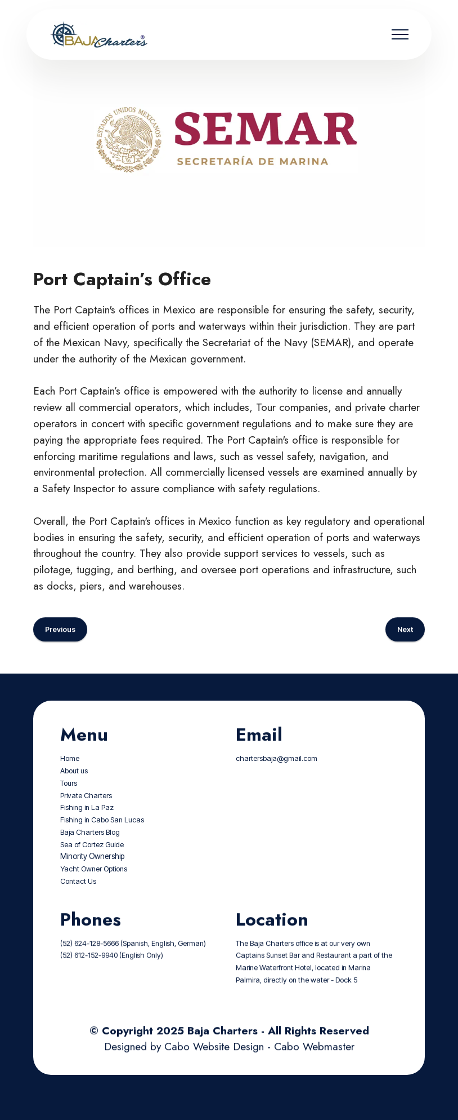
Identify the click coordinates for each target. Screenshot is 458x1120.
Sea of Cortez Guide (92, 861)
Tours (68, 799)
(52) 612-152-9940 (89, 972)
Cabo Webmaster (314, 1063)
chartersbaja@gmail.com (276, 775)
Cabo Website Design (214, 1063)
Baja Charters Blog (90, 848)
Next (405, 646)
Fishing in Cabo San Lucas (102, 837)
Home (69, 775)
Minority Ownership (92, 873)
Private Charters (86, 812)
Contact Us (78, 897)
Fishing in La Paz (87, 824)
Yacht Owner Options (93, 886)
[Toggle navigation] (400, 34)
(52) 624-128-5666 (89, 959)
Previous (60, 646)
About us (74, 787)
